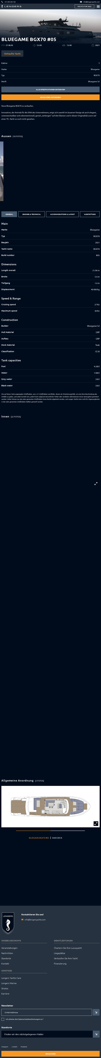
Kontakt (5, 963)
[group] (50, 171)
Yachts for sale (84, 6)
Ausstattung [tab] (90, 214)
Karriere (5, 993)
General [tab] (9, 214)
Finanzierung (60, 963)
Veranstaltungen (9, 948)
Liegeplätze (59, 953)
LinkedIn (14, 1046)
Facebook (24, 1046)
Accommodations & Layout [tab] (62, 214)
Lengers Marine (9, 983)
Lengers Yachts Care (11, 978)
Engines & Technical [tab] (32, 214)
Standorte (6, 958)
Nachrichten (7, 953)
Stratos (4, 988)
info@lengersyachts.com (35, 919)
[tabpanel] (50, 304)
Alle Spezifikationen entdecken (50, 89)
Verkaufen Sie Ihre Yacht (66, 958)
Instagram (4, 1046)
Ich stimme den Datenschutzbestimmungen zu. (25, 1019)
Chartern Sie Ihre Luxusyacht (68, 948)
